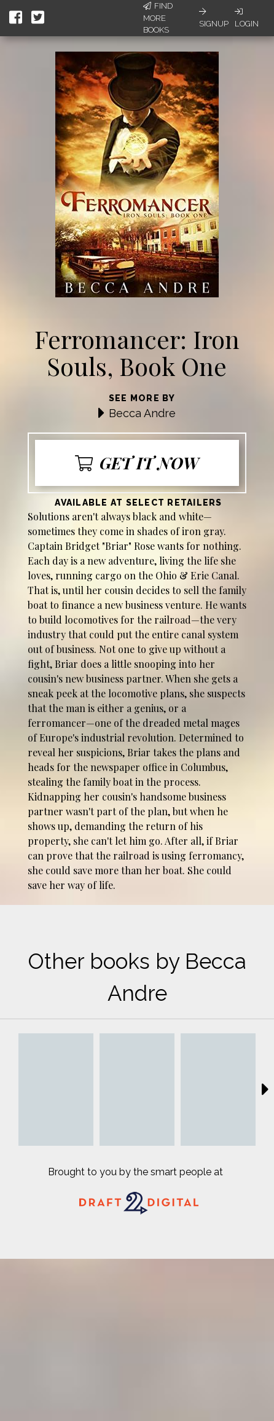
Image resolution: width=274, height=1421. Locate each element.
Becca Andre (142, 413)
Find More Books (158, 17)
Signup (214, 17)
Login (247, 17)
